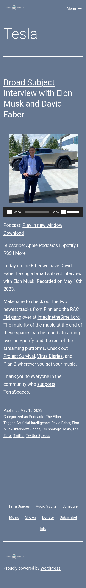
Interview (21, 429)
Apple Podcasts (42, 245)
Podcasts (36, 417)
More (20, 253)
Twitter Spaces (38, 435)
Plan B (10, 364)
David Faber (60, 423)
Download (13, 233)
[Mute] (63, 212)
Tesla (66, 429)
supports (46, 384)
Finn (48, 309)
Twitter (18, 435)
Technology (51, 429)
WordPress (51, 568)
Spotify (68, 245)
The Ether (53, 417)
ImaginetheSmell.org (58, 317)
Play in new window (42, 225)
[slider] (37, 212)
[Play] (9, 212)
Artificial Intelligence (33, 423)
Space (35, 429)
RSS (7, 253)
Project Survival (19, 356)
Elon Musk (23, 281)
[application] (43, 212)
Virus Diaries (50, 356)
